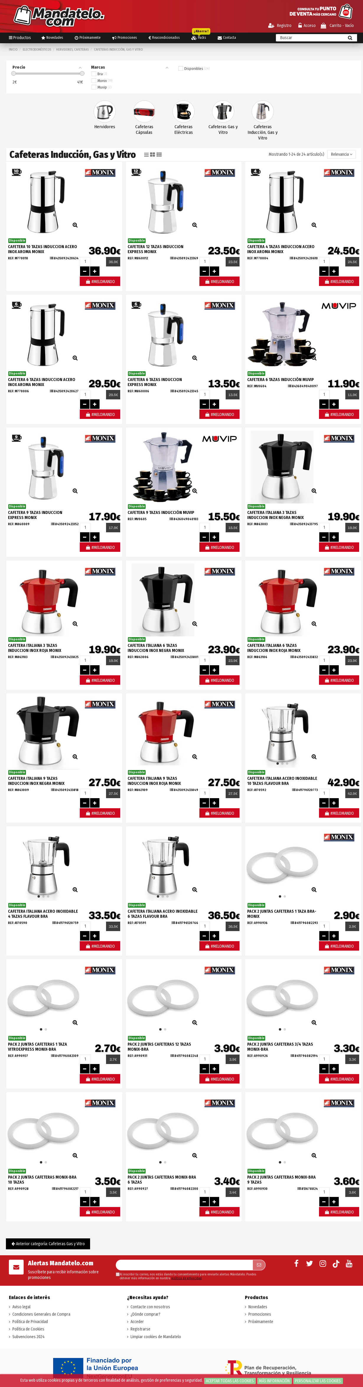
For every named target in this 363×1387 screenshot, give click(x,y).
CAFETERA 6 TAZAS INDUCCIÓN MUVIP (280, 379)
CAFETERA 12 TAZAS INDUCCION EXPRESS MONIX (155, 249)
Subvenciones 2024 (28, 1336)
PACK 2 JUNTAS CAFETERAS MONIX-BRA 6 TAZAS (162, 1180)
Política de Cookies (28, 1329)
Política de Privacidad (30, 1321)
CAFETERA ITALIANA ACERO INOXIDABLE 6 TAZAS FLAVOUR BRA (163, 914)
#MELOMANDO (100, 281)
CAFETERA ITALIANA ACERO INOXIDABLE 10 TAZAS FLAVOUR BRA (282, 781)
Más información (274, 1380)
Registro (280, 25)
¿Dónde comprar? (145, 1314)
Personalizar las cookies (318, 1380)
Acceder (137, 1321)
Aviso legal (21, 1306)
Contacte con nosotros (150, 1306)
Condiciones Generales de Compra (41, 1314)
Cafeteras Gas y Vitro (223, 129)
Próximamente (260, 1321)
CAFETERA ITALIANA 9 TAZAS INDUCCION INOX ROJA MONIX (154, 781)
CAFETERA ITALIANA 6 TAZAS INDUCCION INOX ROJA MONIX (273, 648)
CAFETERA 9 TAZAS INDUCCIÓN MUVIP (161, 512)
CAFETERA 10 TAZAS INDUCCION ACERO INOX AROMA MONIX (42, 249)
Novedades (257, 1306)
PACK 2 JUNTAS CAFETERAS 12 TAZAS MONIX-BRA (159, 1047)
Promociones (259, 1314)
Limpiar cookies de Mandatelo (156, 1336)
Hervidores (104, 126)
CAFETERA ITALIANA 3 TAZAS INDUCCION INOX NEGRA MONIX (275, 515)
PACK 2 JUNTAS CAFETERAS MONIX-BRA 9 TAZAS (281, 1180)
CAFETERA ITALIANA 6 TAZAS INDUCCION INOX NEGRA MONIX (156, 648)
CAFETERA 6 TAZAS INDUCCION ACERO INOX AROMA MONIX (41, 382)
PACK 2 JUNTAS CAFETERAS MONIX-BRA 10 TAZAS (42, 1180)
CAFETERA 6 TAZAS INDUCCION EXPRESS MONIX (155, 382)
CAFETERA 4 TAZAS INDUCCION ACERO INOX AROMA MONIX (281, 249)
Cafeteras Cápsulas (144, 129)
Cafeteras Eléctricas (183, 129)
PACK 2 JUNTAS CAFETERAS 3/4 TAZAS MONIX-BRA (280, 1047)
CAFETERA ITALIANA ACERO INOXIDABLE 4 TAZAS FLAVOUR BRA (43, 914)
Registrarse (140, 1329)
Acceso (307, 25)
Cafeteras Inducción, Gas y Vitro (263, 132)
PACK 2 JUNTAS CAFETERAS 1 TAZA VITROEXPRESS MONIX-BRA (37, 1047)
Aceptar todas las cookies (230, 1380)
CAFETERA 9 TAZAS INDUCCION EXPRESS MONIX (35, 515)
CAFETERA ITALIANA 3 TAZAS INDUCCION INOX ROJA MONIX (34, 648)
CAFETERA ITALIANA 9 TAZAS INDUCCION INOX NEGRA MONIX (36, 781)
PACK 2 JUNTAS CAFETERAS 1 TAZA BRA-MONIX (281, 914)
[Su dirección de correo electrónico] (184, 1265)
